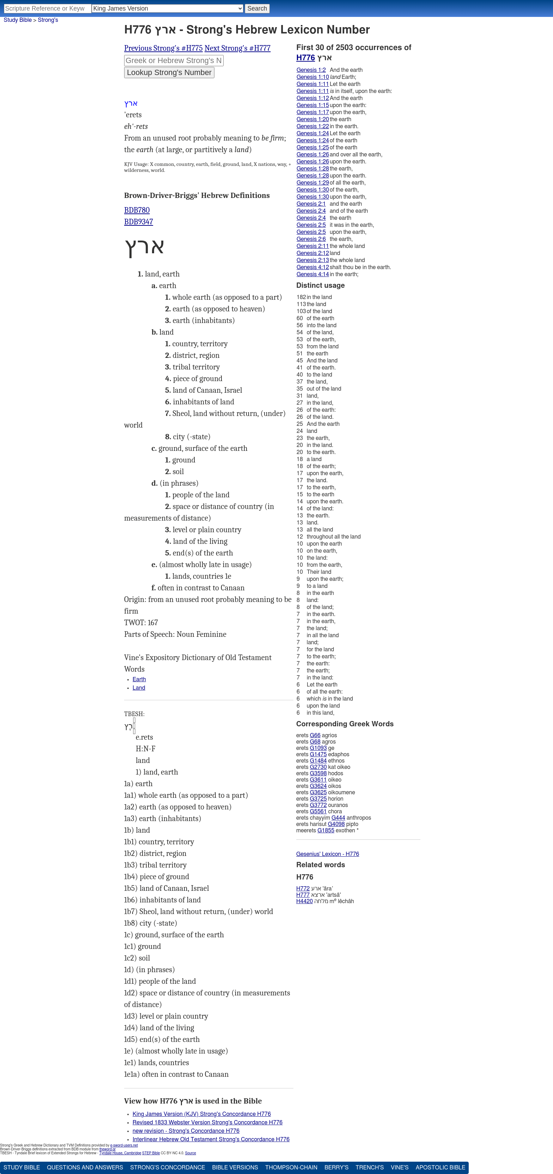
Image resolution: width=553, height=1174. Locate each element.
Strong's (48, 20)
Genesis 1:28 (313, 169)
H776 (305, 58)
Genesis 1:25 (313, 147)
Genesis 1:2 (311, 70)
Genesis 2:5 (311, 225)
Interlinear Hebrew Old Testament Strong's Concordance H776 (211, 1139)
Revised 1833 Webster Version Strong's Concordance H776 (207, 1122)
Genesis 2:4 (311, 211)
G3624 (318, 786)
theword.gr (107, 1149)
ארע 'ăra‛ (314, 889)
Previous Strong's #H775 (163, 48)
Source (190, 1153)
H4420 (304, 901)
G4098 (336, 824)
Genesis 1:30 (313, 190)
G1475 (318, 754)
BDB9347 (138, 221)
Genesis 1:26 (313, 154)
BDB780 (137, 210)
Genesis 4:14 (313, 274)
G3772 (318, 805)
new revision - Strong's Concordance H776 (186, 1131)
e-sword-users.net (124, 1145)
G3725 (318, 799)
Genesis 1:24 (313, 133)
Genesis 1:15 (313, 105)
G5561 (318, 811)
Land (139, 688)
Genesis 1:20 (313, 119)
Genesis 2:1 (311, 204)
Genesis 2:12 (313, 253)
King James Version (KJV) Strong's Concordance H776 (202, 1114)
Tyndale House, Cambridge (120, 1153)
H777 (303, 895)
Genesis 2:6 (311, 239)
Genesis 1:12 (313, 98)
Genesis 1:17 (313, 112)
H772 (303, 889)
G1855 (325, 830)
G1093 (318, 748)
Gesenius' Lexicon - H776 (327, 854)
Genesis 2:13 (313, 260)
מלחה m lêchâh (325, 901)
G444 (338, 818)
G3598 (318, 773)
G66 (315, 735)
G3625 (318, 792)
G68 (315, 742)
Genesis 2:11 (313, 246)
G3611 (318, 780)
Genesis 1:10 (313, 77)
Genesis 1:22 (313, 126)
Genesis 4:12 (313, 267)
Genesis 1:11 (313, 84)
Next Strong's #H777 (238, 48)
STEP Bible (151, 1153)
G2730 (318, 767)
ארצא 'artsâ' (318, 895)
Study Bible (18, 20)
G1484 (318, 761)
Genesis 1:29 (313, 183)
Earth (139, 679)
